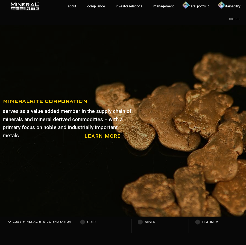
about (72, 6)
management (163, 6)
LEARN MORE (103, 136)
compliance (96, 6)
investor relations (129, 6)
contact (235, 19)
